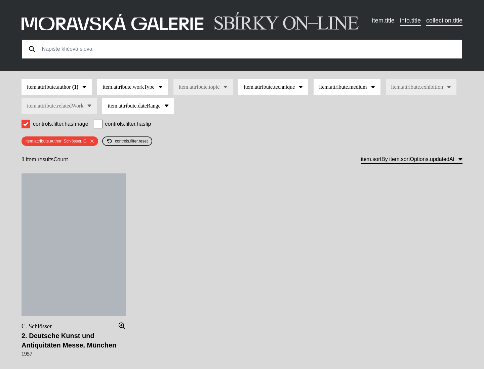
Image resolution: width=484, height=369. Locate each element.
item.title (383, 20)
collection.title (444, 20)
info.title (410, 20)
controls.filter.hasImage (60, 124)
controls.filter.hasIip (128, 124)
